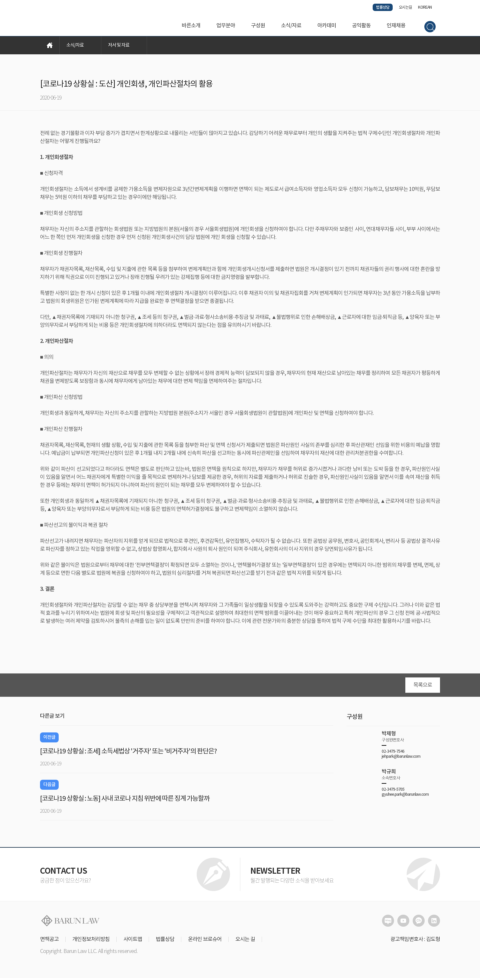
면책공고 (49, 940)
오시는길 (405, 7)
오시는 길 (245, 940)
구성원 (258, 26)
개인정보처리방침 (91, 940)
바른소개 (191, 26)
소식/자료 (291, 26)
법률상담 (382, 7)
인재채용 (396, 26)
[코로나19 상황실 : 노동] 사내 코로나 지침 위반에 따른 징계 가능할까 (124, 799)
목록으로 (422, 686)
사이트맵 (132, 940)
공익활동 (361, 26)
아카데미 (326, 26)
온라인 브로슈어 (205, 940)
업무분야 (225, 26)
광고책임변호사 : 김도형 (415, 940)
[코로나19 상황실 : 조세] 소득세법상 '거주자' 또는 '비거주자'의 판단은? (128, 752)
